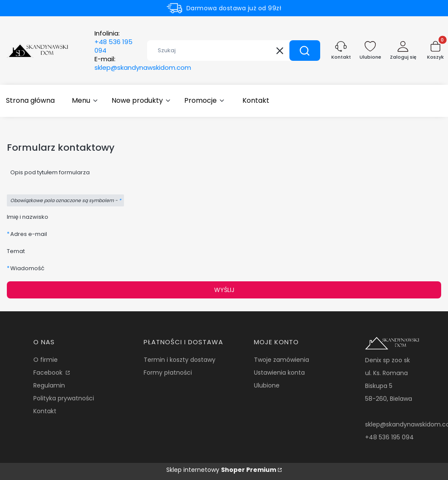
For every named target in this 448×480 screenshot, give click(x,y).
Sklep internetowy (221, 469)
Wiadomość (27, 268)
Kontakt (44, 411)
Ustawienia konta (279, 372)
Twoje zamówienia (281, 359)
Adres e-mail (28, 234)
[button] (304, 50)
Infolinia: (113, 42)
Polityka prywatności (63, 398)
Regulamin (49, 385)
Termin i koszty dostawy (179, 359)
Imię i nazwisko (27, 217)
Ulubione (267, 385)
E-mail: (142, 63)
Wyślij (224, 290)
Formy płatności (168, 372)
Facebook (48, 372)
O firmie (45, 359)
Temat (16, 251)
